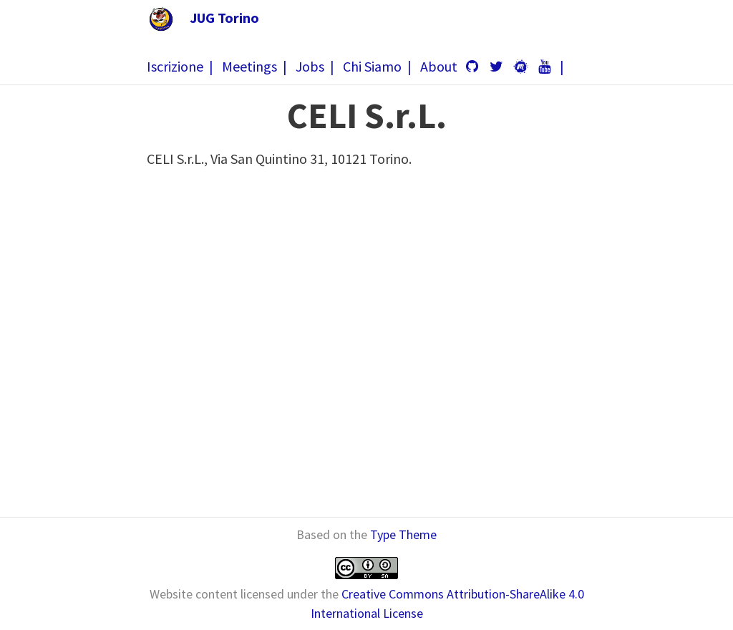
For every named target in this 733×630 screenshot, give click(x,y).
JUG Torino (224, 17)
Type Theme (403, 534)
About (438, 66)
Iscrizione (175, 66)
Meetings (249, 66)
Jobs (310, 66)
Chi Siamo (372, 66)
